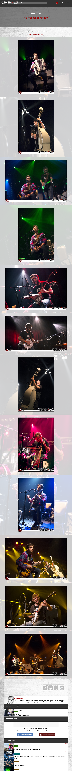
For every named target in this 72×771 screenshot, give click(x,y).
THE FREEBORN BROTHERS (36, 18)
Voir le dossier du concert (36, 34)
